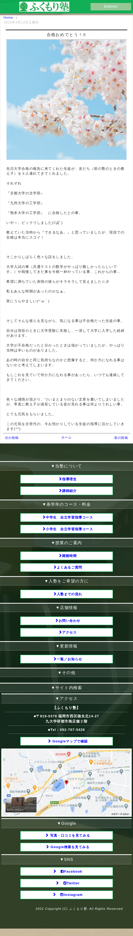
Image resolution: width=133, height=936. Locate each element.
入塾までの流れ (69, 597)
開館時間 (69, 558)
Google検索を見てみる (69, 853)
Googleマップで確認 (69, 746)
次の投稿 (12, 438)
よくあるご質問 (69, 570)
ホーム (66, 437)
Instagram (69, 902)
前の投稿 (121, 438)
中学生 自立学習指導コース (69, 518)
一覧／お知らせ (69, 663)
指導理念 (69, 479)
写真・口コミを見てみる (69, 841)
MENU (111, 7)
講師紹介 (69, 491)
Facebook (69, 878)
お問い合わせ (69, 624)
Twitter (69, 890)
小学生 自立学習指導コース (69, 531)
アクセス (69, 636)
